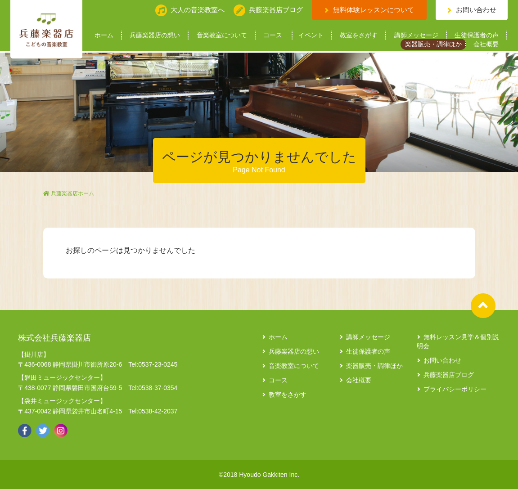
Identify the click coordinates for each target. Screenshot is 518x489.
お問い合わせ (476, 9)
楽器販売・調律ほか (433, 44)
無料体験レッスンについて (373, 9)
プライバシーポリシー (454, 389)
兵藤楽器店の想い (155, 35)
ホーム (104, 35)
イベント (311, 35)
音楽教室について (222, 35)
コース (272, 35)
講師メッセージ (416, 35)
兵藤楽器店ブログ (448, 374)
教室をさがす (359, 35)
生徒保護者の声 (477, 35)
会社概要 (486, 44)
